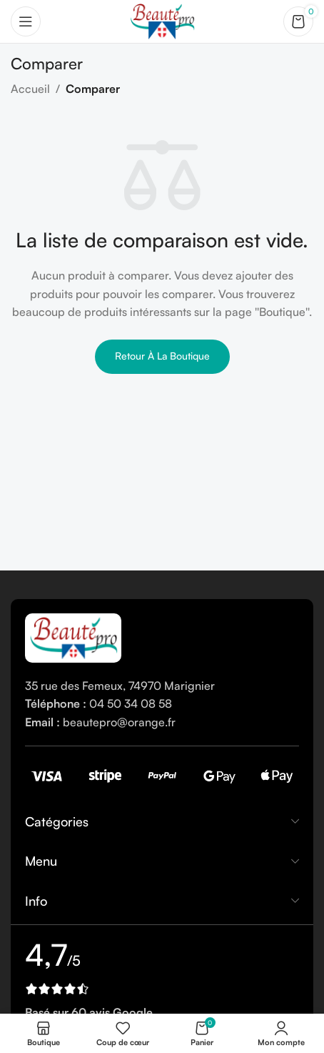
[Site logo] (161, 20)
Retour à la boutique (162, 356)
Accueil (30, 88)
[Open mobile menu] (26, 21)
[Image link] (73, 636)
